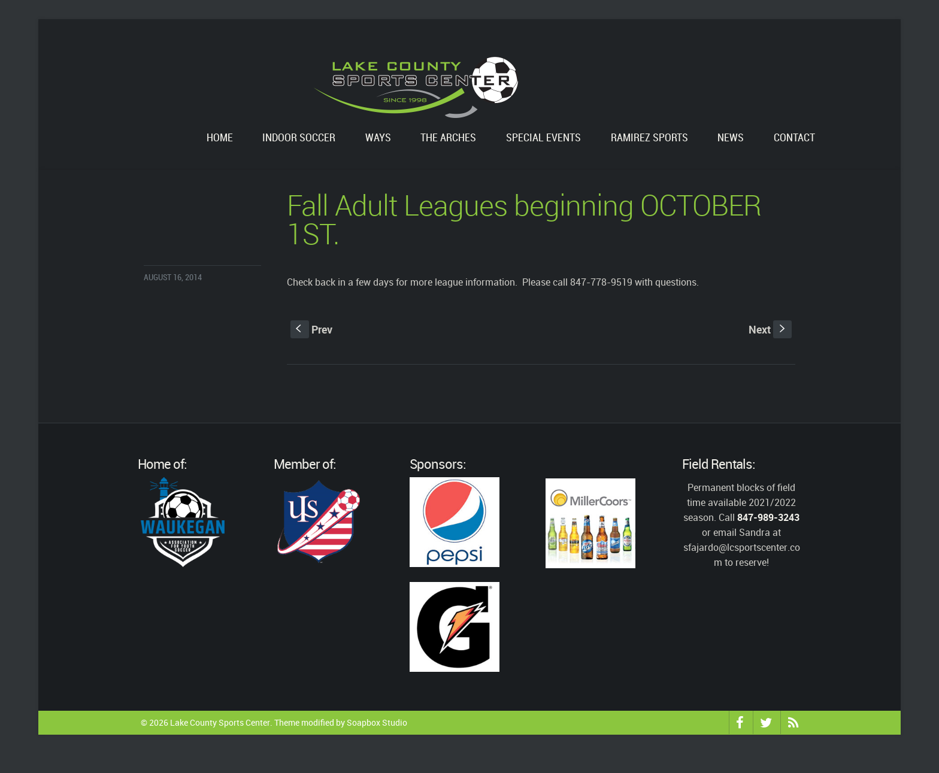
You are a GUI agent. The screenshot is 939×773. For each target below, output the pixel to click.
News (730, 138)
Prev (311, 329)
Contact (794, 138)
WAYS (378, 138)
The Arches (448, 138)
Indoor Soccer (298, 138)
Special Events (543, 138)
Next (770, 329)
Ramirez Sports (649, 138)
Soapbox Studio (377, 722)
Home (220, 138)
